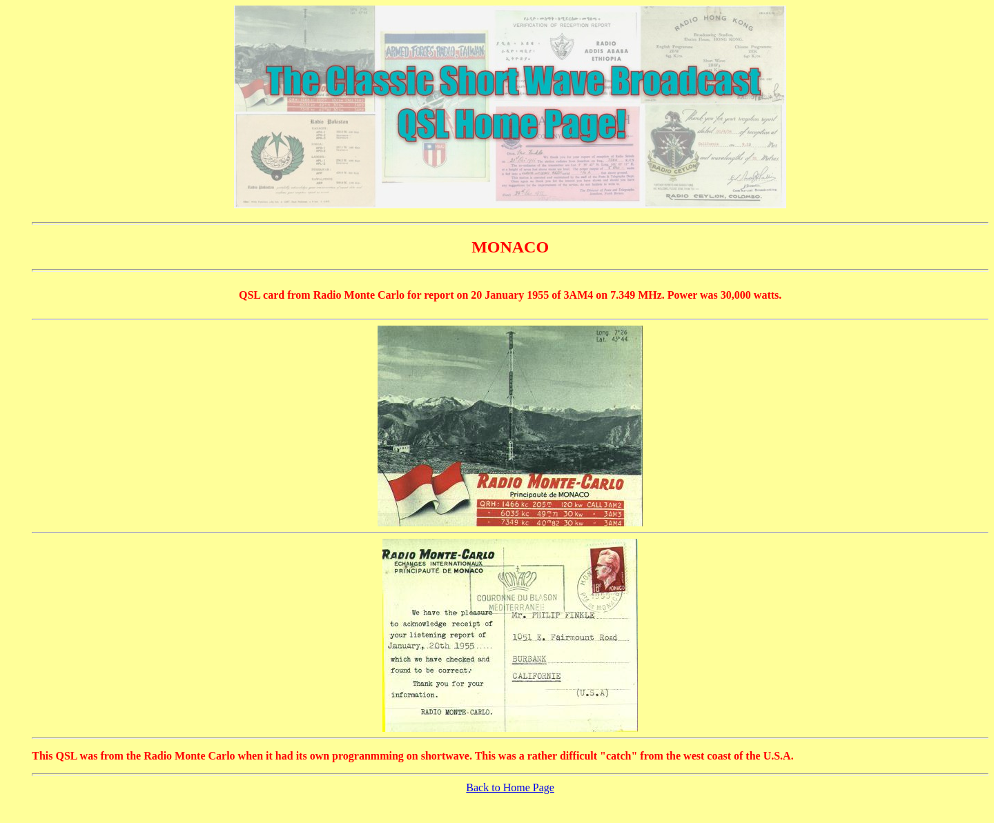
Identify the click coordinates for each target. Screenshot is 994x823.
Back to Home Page (510, 787)
